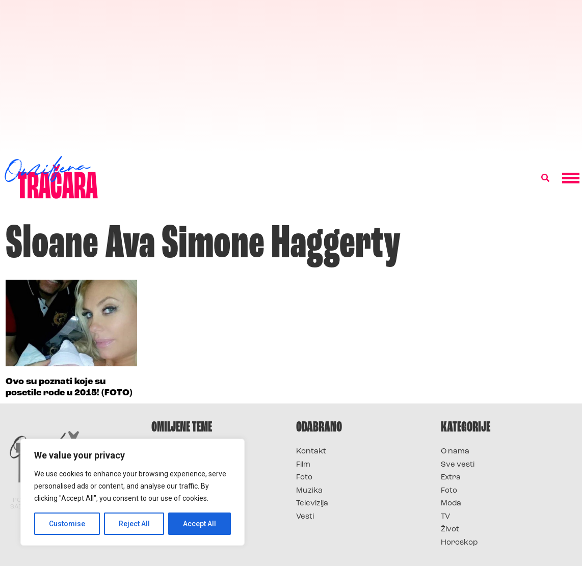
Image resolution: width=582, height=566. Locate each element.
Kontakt (311, 451)
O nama (455, 451)
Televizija (312, 503)
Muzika (309, 491)
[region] (132, 492)
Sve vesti (457, 465)
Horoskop (459, 543)
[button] (545, 178)
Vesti (305, 517)
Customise (67, 524)
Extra (451, 477)
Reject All (134, 524)
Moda (451, 503)
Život (450, 529)
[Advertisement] (291, 76)
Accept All (199, 524)
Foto (304, 477)
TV (445, 517)
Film (303, 465)
